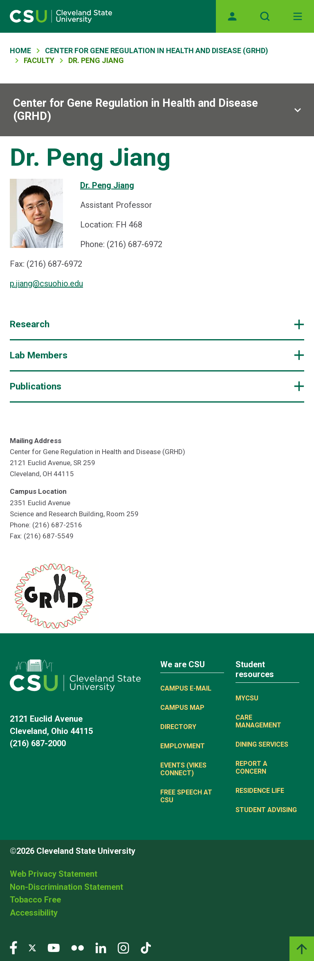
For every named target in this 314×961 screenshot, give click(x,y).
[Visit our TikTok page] (146, 947)
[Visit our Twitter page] (32, 947)
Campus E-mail (185, 688)
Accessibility (34, 913)
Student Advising (266, 810)
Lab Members (38, 355)
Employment (182, 746)
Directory (178, 727)
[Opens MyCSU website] (232, 16)
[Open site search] (265, 16)
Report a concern (251, 767)
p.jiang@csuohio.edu (46, 283)
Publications (35, 386)
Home (20, 50)
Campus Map (182, 707)
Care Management (258, 721)
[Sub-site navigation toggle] (157, 109)
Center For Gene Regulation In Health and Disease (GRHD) (156, 50)
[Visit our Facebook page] (13, 947)
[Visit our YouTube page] (53, 947)
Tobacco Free (35, 900)
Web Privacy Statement (53, 874)
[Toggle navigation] (297, 16)
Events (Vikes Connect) (183, 769)
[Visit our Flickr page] (77, 947)
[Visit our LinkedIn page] (100, 947)
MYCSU (247, 698)
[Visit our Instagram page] (123, 947)
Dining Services (262, 744)
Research (29, 324)
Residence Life (260, 790)
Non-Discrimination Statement (66, 887)
